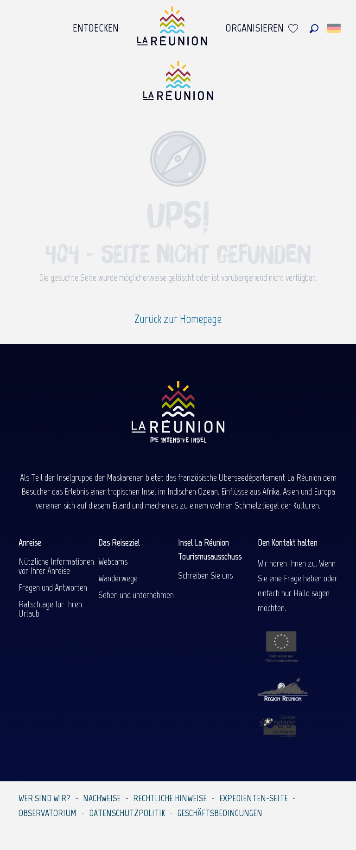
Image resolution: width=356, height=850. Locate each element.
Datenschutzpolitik (127, 813)
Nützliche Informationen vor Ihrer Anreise (56, 566)
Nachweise (102, 798)
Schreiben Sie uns (205, 575)
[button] (314, 28)
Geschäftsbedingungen (220, 813)
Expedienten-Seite (253, 798)
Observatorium (47, 813)
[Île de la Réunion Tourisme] (178, 84)
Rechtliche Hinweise (170, 798)
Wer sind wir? (44, 798)
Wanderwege (118, 578)
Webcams (112, 561)
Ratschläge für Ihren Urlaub (50, 608)
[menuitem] (96, 28)
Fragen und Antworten (53, 587)
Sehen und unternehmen (136, 594)
